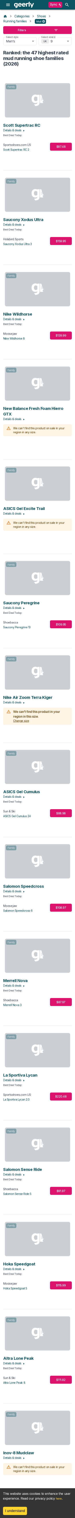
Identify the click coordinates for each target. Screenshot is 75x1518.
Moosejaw (10, 333)
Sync (55, 5)
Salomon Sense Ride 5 (17, 1193)
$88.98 (61, 813)
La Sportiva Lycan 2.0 (16, 1099)
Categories (22, 16)
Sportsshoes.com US (17, 144)
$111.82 (60, 1380)
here (59, 1498)
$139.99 (61, 335)
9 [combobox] (52, 41)
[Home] (5, 16)
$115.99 (61, 1285)
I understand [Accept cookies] (15, 1511)
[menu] (8, 5)
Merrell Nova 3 (12, 1005)
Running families (15, 21)
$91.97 (61, 1191)
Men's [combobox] (10, 41)
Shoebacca (10, 622)
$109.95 (61, 624)
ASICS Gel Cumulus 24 (17, 816)
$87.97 (60, 1002)
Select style (12, 37)
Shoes (41, 16)
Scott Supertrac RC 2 (16, 149)
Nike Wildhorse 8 (14, 338)
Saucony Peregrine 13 (17, 627)
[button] (40, 21)
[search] (67, 5)
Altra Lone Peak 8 (14, 1382)
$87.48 (61, 146)
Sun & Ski (9, 811)
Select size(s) (48, 37)
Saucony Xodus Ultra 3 (17, 244)
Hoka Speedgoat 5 (15, 1288)
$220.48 (60, 1096)
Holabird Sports (13, 239)
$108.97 (61, 907)
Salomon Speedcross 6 (18, 910)
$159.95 (61, 241)
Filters (37, 30)
